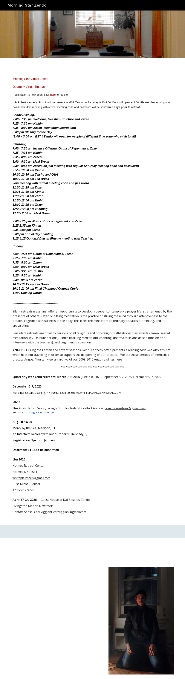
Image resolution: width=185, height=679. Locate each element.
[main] (92, 298)
